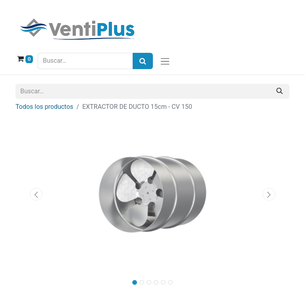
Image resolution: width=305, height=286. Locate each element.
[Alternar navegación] (165, 61)
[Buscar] (280, 91)
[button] (36, 194)
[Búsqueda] (143, 61)
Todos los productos (44, 106)
